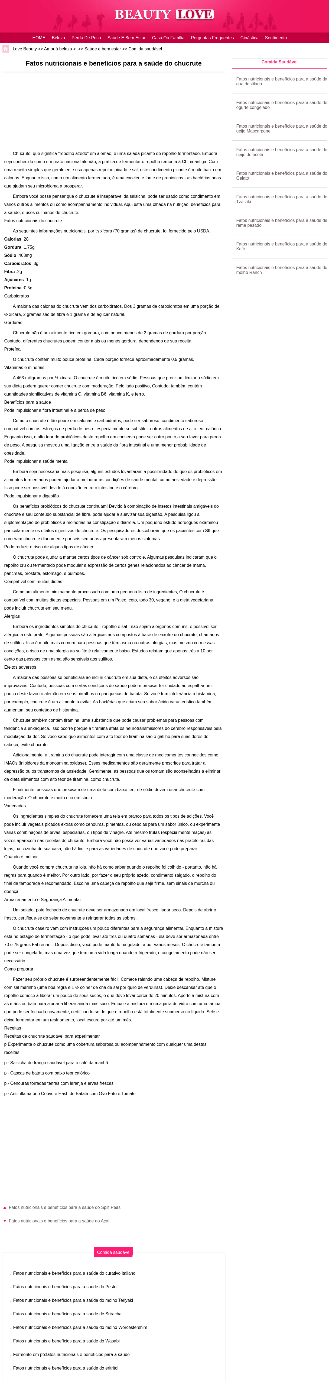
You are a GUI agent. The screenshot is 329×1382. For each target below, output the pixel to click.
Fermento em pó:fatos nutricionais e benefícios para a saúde (71, 1354)
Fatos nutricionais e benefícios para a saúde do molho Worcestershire (80, 1327)
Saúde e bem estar (127, 37)
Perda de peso (86, 37)
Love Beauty (25, 49)
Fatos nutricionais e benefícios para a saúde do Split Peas (65, 1207)
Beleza (58, 37)
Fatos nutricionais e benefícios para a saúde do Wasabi (66, 1341)
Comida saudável (145, 49)
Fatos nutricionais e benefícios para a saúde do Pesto (65, 1286)
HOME (38, 37)
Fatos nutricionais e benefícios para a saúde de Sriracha (67, 1314)
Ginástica (249, 37)
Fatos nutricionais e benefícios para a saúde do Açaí (59, 1221)
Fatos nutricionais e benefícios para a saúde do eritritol (66, 1368)
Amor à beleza (58, 49)
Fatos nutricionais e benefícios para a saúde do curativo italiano (74, 1273)
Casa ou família (168, 37)
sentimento (276, 37)
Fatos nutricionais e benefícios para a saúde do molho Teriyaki (73, 1300)
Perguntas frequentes (212, 37)
